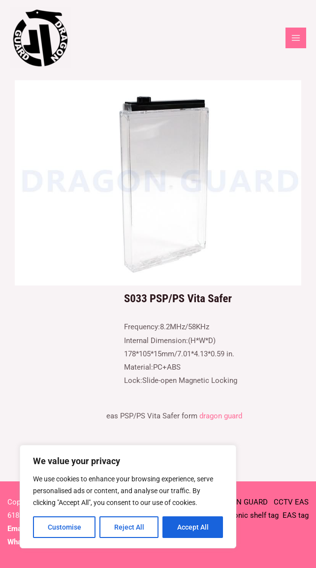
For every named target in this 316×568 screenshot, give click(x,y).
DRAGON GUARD (241, 502)
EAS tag (295, 515)
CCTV (283, 502)
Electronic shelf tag (247, 515)
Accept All (193, 527)
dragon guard (220, 415)
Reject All (129, 527)
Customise (64, 527)
